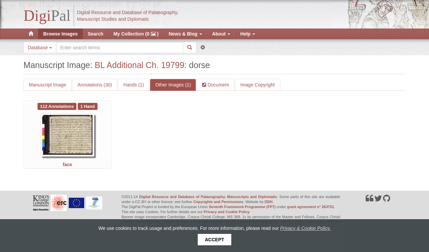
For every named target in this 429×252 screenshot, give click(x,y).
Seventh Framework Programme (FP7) (242, 207)
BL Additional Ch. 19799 (139, 65)
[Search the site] (119, 47)
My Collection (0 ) (136, 34)
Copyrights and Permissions (218, 202)
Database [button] (40, 47)
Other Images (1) (173, 84)
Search (96, 34)
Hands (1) (133, 84)
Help (247, 34)
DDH (268, 202)
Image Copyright (257, 84)
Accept (214, 239)
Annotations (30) (94, 84)
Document (217, 84)
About (221, 34)
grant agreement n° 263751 (310, 207)
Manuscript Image (47, 84)
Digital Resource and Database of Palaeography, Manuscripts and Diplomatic (208, 197)
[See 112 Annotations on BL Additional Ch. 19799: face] (58, 106)
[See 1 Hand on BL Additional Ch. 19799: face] (88, 106)
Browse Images (60, 34)
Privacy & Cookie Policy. (305, 228)
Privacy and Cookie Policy (227, 212)
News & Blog (185, 34)
